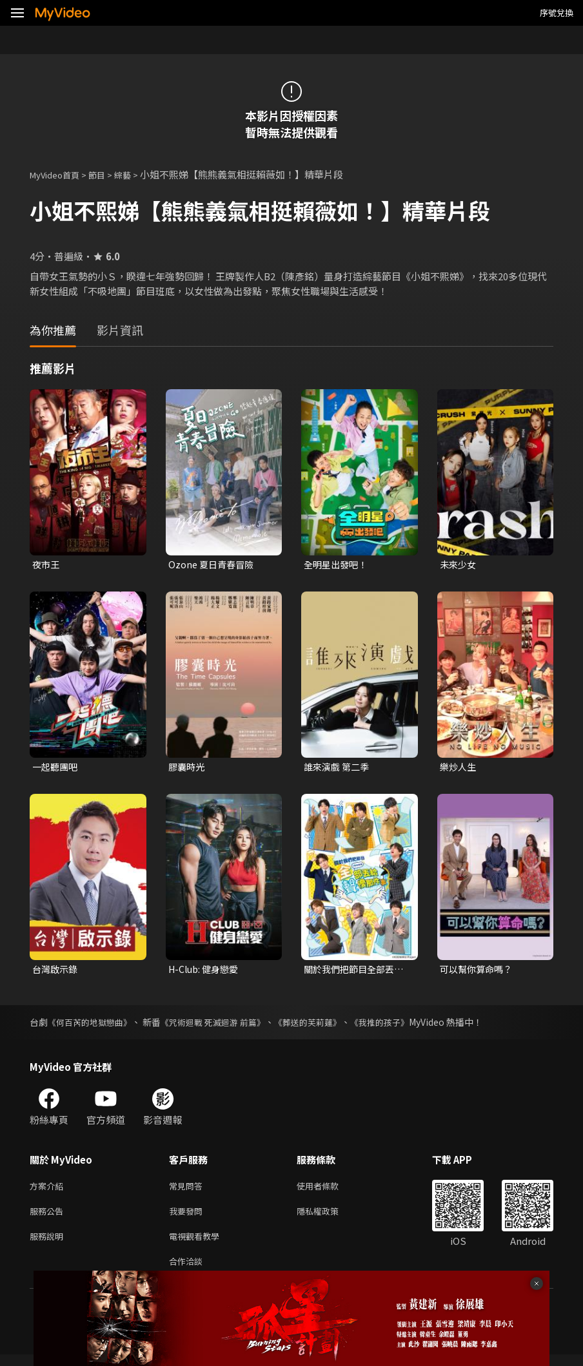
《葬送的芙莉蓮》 (324, 1025)
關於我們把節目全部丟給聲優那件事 (352, 972)
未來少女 (459, 565)
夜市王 (46, 565)
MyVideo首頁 (59, 174)
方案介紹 (49, 1190)
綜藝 (135, 174)
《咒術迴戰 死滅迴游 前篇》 (223, 1025)
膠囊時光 (187, 768)
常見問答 (188, 1190)
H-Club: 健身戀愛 (206, 972)
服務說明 (49, 1244)
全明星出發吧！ (337, 565)
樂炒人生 (459, 768)
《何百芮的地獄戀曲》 (93, 1025)
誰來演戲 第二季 (338, 768)
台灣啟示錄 (56, 972)
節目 (107, 174)
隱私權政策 (328, 1217)
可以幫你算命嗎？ (478, 972)
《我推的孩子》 (401, 1025)
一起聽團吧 (56, 768)
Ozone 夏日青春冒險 (213, 565)
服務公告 (49, 1217)
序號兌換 (556, 12)
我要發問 (188, 1217)
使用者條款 (328, 1190)
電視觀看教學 (198, 1244)
